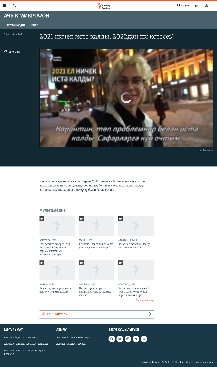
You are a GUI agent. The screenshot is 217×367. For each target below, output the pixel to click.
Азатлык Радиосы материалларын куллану (24, 352)
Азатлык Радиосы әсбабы (71, 344)
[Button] (12, 52)
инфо (34, 25)
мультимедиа (16, 25)
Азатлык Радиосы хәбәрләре (73, 337)
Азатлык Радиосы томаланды (21, 337)
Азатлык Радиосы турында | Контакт (26, 344)
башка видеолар (145, 300)
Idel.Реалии (182, 5)
